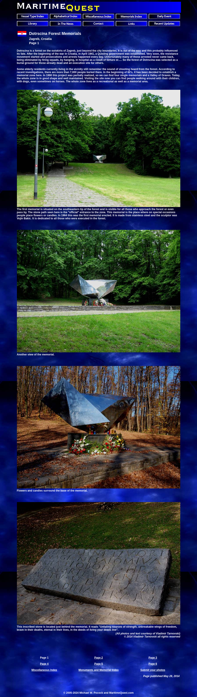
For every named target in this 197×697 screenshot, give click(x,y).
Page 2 (98, 657)
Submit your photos (152, 670)
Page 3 (152, 657)
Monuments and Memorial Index (98, 670)
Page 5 (98, 663)
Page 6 (152, 663)
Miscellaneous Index (44, 670)
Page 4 (44, 663)
